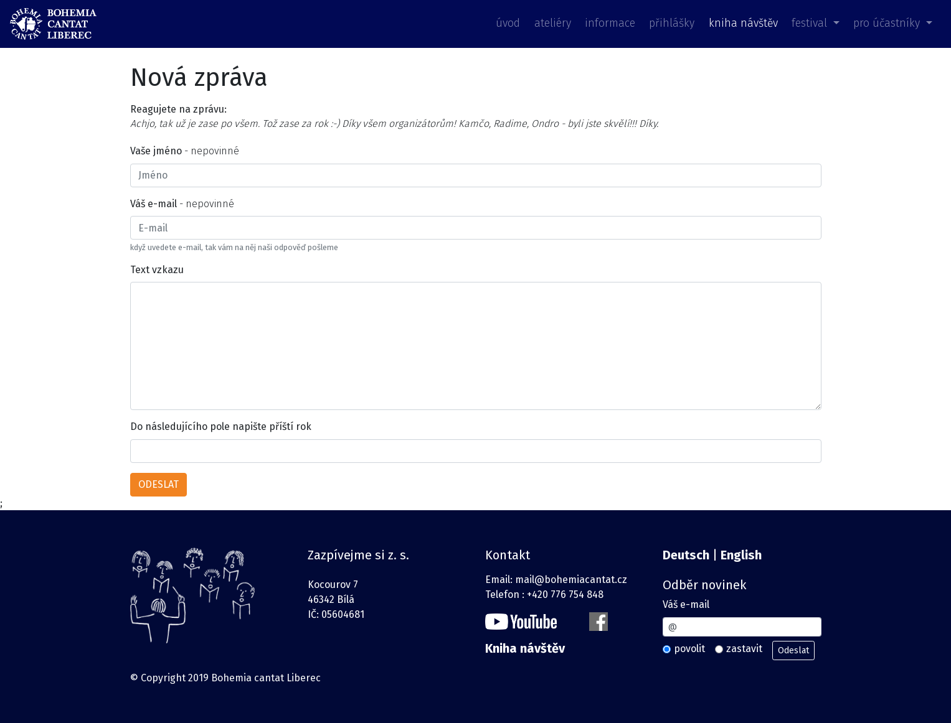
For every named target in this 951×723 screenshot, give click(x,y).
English (741, 555)
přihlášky (671, 23)
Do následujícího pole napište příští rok (220, 426)
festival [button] (811, 23)
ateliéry (552, 23)
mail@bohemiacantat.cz (571, 579)
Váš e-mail (686, 604)
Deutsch (686, 555)
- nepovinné (184, 151)
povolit (689, 649)
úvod (508, 23)
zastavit (744, 649)
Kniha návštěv (525, 648)
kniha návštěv (743, 23)
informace (610, 23)
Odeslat (793, 650)
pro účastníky (888, 23)
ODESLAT (158, 484)
